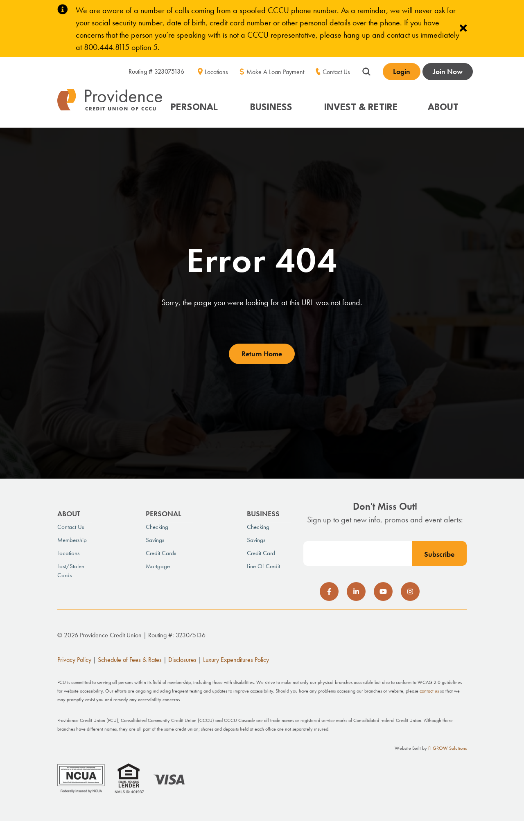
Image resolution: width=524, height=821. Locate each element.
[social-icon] (329, 591)
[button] (198, 103)
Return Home (262, 353)
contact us (429, 691)
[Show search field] (366, 70)
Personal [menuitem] (163, 513)
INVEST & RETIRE (361, 107)
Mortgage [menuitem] (158, 566)
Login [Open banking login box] (401, 71)
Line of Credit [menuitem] (263, 566)
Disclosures (182, 659)
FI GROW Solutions (447, 748)
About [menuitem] (68, 513)
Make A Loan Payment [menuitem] (275, 71)
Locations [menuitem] (216, 71)
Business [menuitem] (263, 513)
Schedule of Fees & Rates (130, 659)
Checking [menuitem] (157, 527)
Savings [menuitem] (155, 540)
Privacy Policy (74, 659)
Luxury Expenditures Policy (236, 659)
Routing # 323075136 (156, 71)
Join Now (448, 71)
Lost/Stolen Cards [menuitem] (70, 570)
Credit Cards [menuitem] (161, 553)
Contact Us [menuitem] (336, 71)
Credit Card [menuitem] (261, 553)
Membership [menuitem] (72, 540)
